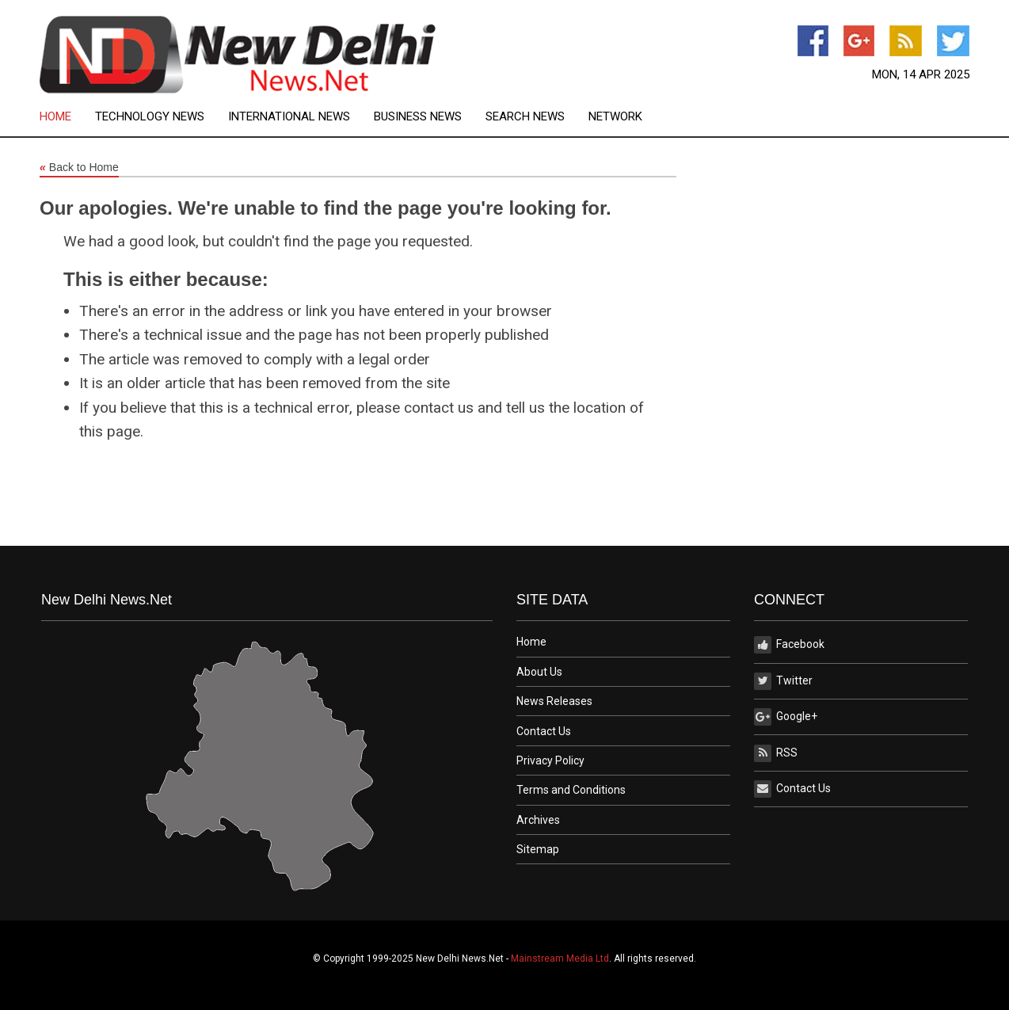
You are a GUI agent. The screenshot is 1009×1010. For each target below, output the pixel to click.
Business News (418, 117)
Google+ (785, 717)
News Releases (554, 701)
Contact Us (543, 731)
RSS (776, 753)
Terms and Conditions (571, 789)
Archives (538, 820)
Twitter (783, 681)
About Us (539, 671)
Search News (525, 117)
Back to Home (79, 168)
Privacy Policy (550, 760)
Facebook (789, 645)
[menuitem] (67, 117)
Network (615, 117)
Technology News (149, 117)
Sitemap (537, 849)
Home (55, 117)
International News (289, 117)
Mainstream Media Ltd (560, 958)
